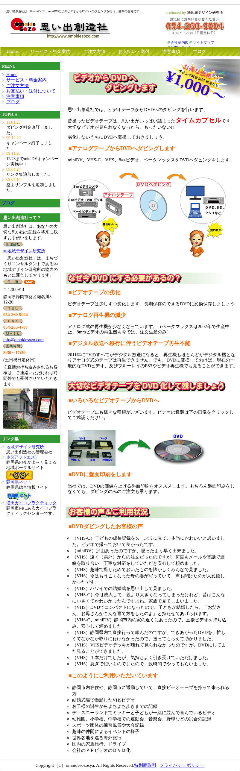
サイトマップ (203, 42)
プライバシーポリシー (182, 765)
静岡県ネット (18, 482)
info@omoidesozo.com (23, 339)
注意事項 (15, 96)
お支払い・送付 (134, 51)
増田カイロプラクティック (31, 503)
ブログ (13, 101)
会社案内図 (180, 42)
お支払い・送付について (31, 90)
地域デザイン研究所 (25, 447)
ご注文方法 (17, 85)
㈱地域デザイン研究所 (24, 250)
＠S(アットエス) (21, 457)
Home (11, 74)
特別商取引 (145, 765)
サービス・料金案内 (26, 79)
